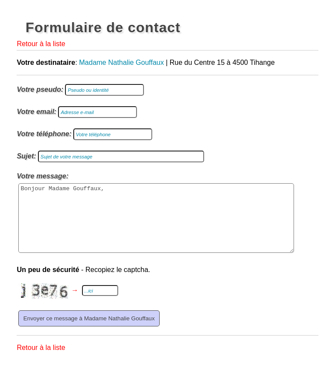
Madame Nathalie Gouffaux (121, 62)
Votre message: (42, 176)
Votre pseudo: (40, 89)
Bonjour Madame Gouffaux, (156, 224)
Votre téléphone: (44, 134)
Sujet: (26, 156)
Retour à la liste (41, 43)
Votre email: (36, 111)
